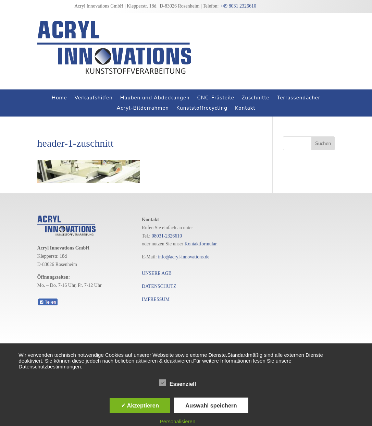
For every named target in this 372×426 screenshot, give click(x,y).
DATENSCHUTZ (159, 286)
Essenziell (177, 383)
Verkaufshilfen (94, 98)
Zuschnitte (256, 98)
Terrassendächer (298, 98)
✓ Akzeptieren (140, 405)
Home (59, 98)
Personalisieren (177, 421)
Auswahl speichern (211, 405)
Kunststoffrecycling (201, 108)
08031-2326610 (167, 236)
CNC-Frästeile (215, 98)
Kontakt (245, 108)
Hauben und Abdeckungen (155, 98)
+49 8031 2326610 (238, 6)
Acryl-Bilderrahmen (142, 108)
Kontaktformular (200, 243)
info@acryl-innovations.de (183, 256)
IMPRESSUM (156, 299)
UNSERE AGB (157, 273)
